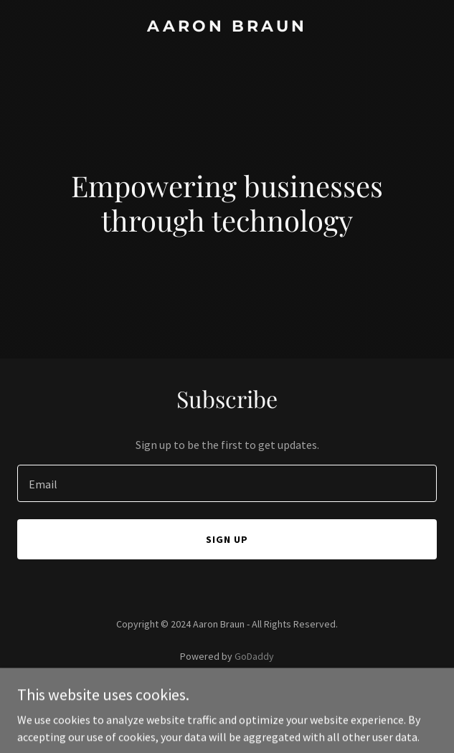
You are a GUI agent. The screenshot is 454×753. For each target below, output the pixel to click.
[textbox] (227, 483)
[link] (227, 27)
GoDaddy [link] (254, 656)
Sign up (227, 539)
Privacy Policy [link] (227, 696)
